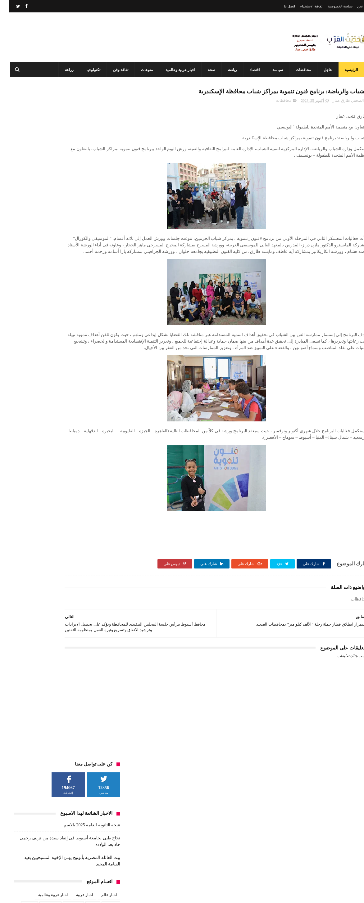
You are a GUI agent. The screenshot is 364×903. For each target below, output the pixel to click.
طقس (34, 245)
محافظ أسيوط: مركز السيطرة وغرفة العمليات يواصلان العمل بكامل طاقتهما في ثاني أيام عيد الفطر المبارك (168, 866)
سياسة (272, 70)
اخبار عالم (100, 222)
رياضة (227, 70)
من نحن (353, 6)
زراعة (64, 70)
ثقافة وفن (115, 70)
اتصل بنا (280, 6)
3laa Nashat (258, 893)
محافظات (298, 70)
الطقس (102, 233)
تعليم (84, 233)
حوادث (20, 233)
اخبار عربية (75, 222)
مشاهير (65, 256)
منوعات (142, 70)
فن (105, 256)
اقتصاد (250, 70)
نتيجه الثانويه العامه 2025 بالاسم (83, 152)
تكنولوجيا (88, 70)
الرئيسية (346, 70)
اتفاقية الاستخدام (302, 6)
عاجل (323, 70)
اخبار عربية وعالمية (175, 70)
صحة (206, 70)
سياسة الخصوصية (331, 6)
